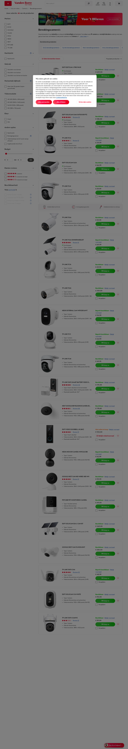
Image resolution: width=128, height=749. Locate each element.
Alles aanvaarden (43, 102)
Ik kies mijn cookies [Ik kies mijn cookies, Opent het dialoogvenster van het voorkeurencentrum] (85, 102)
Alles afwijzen (61, 102)
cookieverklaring (61, 97)
